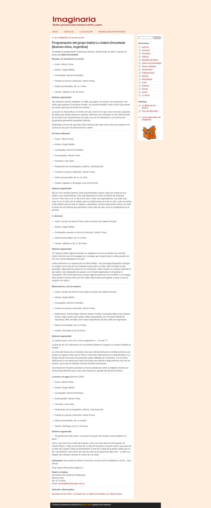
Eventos (145, 86)
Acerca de (69, 32)
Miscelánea (147, 79)
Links (144, 82)
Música (145, 76)
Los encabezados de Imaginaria (151, 118)
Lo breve (146, 95)
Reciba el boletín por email (112, 32)
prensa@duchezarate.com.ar (71, 483)
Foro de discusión (150, 111)
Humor (145, 89)
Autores (145, 47)
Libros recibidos (149, 66)
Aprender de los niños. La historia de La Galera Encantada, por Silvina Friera (87, 494)
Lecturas (146, 50)
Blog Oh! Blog (86, 505)
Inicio (55, 32)
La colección (86, 32)
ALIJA (144, 92)
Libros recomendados (152, 63)
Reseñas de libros (150, 60)
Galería (145, 57)
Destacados (147, 69)
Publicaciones (148, 73)
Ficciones (146, 53)
